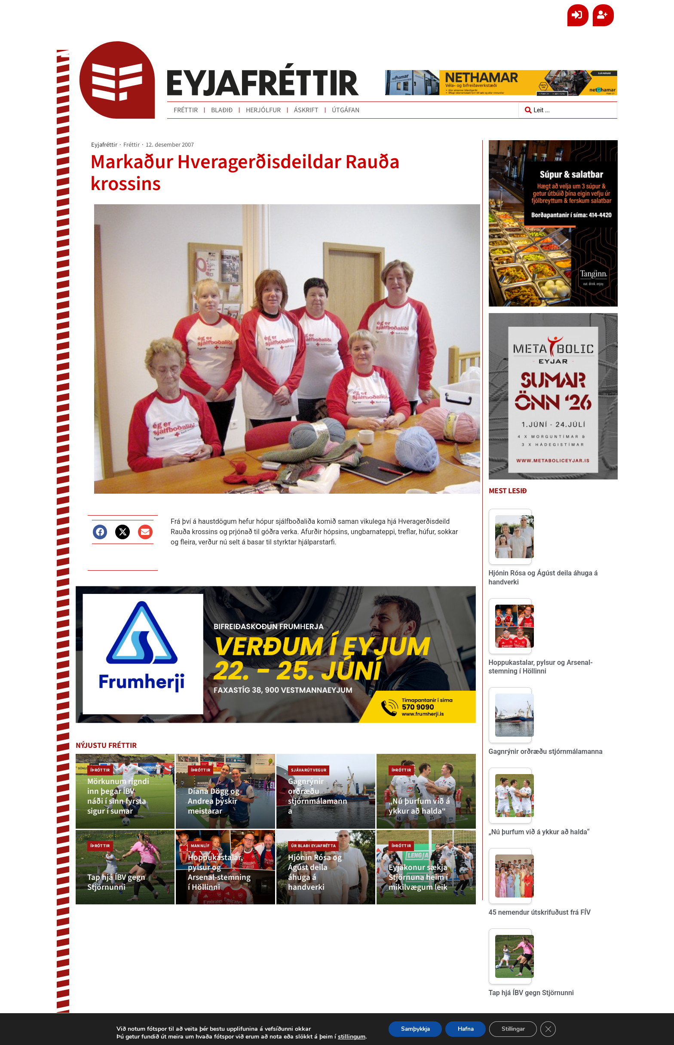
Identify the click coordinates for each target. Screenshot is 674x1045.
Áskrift (306, 110)
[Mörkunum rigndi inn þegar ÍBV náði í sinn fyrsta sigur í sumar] (125, 794)
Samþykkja (412, 1029)
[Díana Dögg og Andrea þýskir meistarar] (225, 794)
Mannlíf (199, 851)
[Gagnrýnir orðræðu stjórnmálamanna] (326, 794)
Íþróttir (100, 769)
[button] (100, 531)
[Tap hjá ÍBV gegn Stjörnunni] (125, 877)
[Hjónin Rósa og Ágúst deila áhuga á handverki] (326, 877)
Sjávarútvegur (308, 769)
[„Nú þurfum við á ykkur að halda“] (426, 794)
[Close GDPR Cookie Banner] (553, 1029)
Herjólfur (263, 110)
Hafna (465, 1029)
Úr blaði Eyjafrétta (313, 851)
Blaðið (222, 110)
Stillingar (516, 1029)
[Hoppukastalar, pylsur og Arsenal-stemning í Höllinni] (225, 877)
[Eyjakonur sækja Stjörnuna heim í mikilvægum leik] (426, 877)
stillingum (347, 1037)
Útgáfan (345, 110)
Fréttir (186, 110)
